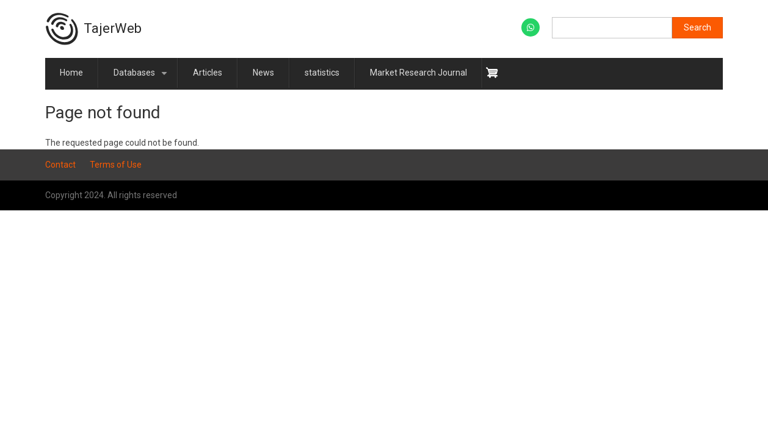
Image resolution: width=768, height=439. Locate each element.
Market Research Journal (418, 72)
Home (71, 72)
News (263, 72)
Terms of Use (116, 165)
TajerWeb (113, 28)
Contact (60, 165)
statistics (322, 72)
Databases (143, 78)
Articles (207, 72)
